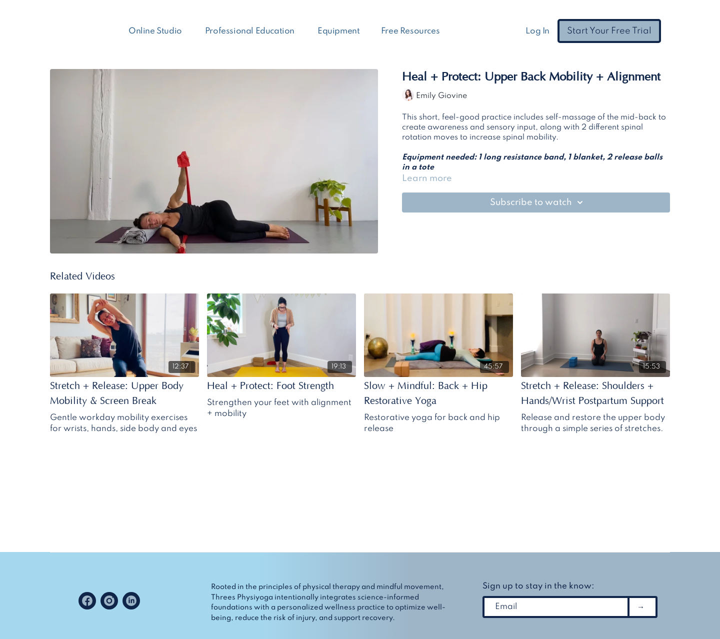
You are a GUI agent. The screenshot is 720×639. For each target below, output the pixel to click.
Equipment (339, 31)
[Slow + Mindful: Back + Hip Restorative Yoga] (438, 393)
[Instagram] (109, 601)
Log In (538, 31)
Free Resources (411, 31)
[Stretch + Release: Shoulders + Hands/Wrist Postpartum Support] (595, 393)
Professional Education (250, 31)
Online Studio (156, 31)
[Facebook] (87, 601)
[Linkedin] (131, 601)
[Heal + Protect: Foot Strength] (281, 386)
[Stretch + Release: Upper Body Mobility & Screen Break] (124, 393)
